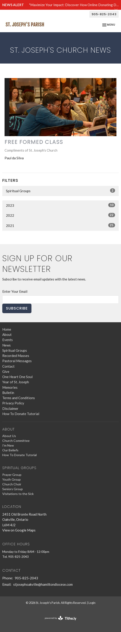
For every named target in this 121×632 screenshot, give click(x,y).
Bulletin (8, 393)
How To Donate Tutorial (20, 414)
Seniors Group (12, 489)
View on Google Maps (19, 530)
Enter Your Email (14, 291)
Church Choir (11, 484)
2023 (60, 205)
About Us (9, 436)
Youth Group (11, 479)
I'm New (8, 445)
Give (5, 371)
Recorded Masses (15, 356)
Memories (10, 387)
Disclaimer (10, 408)
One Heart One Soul (17, 377)
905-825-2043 (104, 14)
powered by (60, 618)
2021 (60, 225)
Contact (8, 366)
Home (6, 329)
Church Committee (16, 441)
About (7, 334)
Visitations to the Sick (18, 494)
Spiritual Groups (60, 190)
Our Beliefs (10, 450)
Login (91, 603)
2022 (60, 215)
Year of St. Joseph (15, 382)
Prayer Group (11, 475)
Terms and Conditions (18, 398)
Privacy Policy (13, 403)
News (6, 345)
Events (7, 340)
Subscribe (17, 308)
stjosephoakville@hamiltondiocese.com (43, 584)
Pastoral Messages (17, 361)
